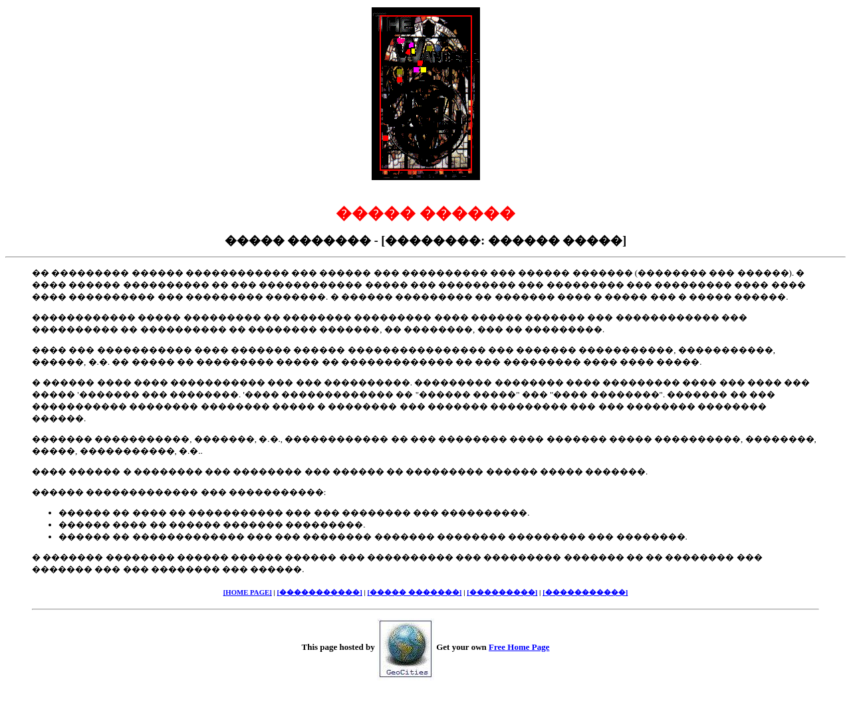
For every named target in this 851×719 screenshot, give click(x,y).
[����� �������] (415, 592)
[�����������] (319, 592)
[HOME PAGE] (247, 592)
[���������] (502, 592)
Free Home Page (519, 647)
